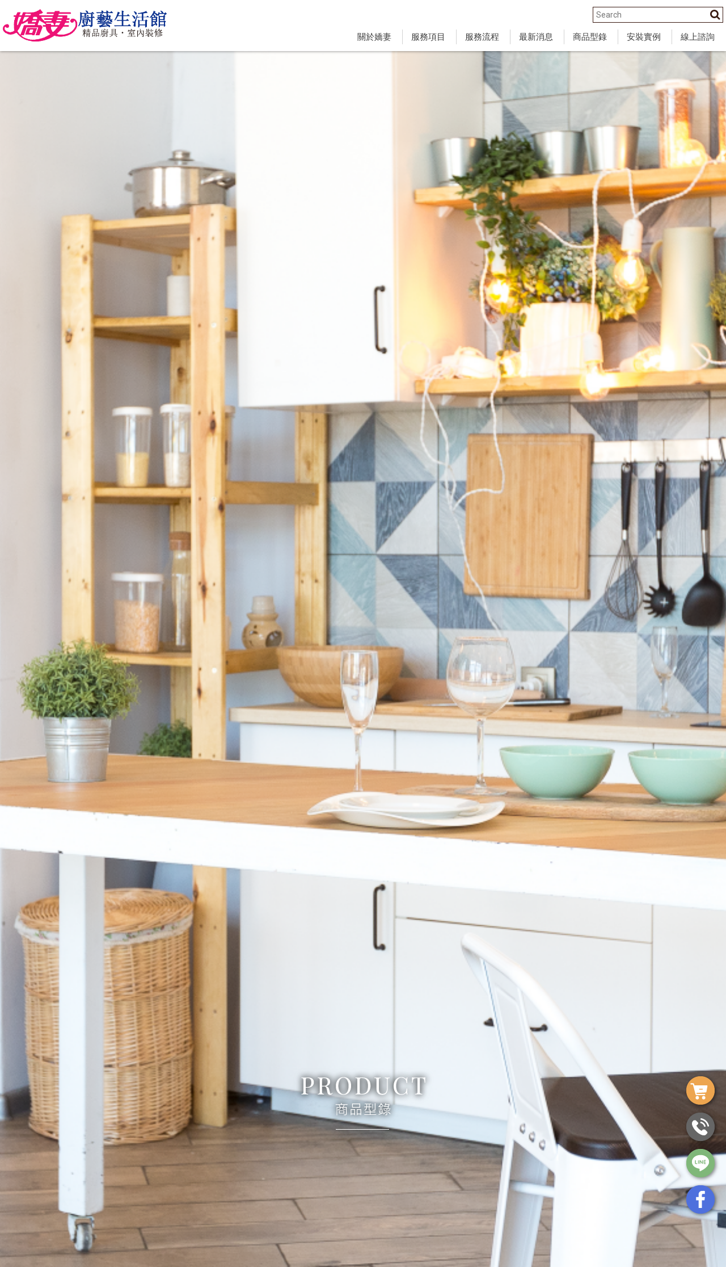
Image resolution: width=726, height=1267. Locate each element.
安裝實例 (644, 37)
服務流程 (482, 37)
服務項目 (428, 37)
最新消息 (536, 37)
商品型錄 (590, 37)
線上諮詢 (698, 37)
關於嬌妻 (374, 37)
